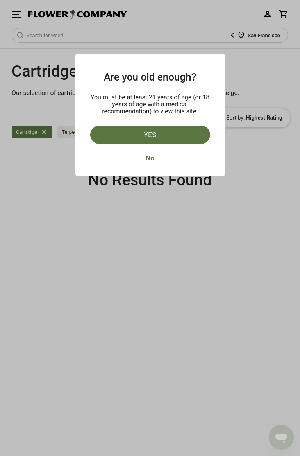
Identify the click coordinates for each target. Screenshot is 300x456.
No (150, 158)
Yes (150, 135)
